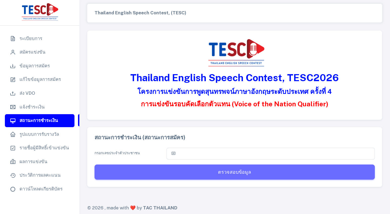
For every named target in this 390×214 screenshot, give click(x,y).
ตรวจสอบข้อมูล (234, 172)
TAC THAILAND (160, 207)
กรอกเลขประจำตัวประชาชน (117, 153)
